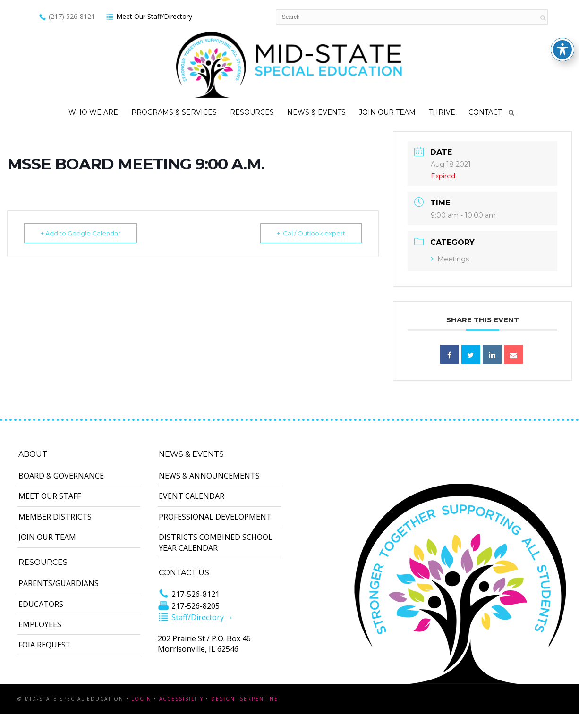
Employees (39, 624)
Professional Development (215, 517)
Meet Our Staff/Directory (149, 16)
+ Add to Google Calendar (80, 233)
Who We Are (93, 112)
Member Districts (55, 517)
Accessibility (181, 699)
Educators (40, 604)
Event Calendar (191, 496)
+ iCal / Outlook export (311, 233)
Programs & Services (174, 112)
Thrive (442, 112)
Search (511, 112)
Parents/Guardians (58, 583)
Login (141, 699)
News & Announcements (209, 475)
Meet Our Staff (49, 496)
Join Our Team (387, 112)
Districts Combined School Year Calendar (215, 542)
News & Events (316, 112)
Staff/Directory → (195, 617)
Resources (252, 112)
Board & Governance (61, 475)
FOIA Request (44, 644)
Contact (485, 112)
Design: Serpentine (244, 699)
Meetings (450, 259)
